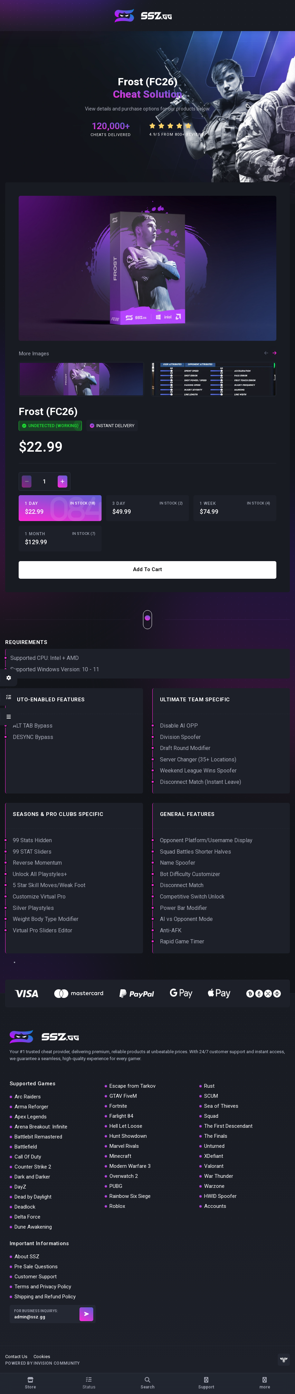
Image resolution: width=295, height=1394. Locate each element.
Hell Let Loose (126, 1126)
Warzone (214, 1186)
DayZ (20, 1187)
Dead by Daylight (33, 1197)
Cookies (42, 1356)
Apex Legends (31, 1117)
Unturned (214, 1146)
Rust (209, 1086)
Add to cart (147, 569)
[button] (266, 354)
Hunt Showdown (128, 1136)
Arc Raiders (28, 1097)
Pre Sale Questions (36, 1266)
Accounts (215, 1206)
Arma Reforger (31, 1107)
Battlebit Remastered (38, 1137)
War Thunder (218, 1176)
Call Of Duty (28, 1157)
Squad (211, 1116)
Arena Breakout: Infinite (41, 1127)
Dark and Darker (32, 1177)
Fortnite (118, 1106)
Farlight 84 (121, 1116)
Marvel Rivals (124, 1146)
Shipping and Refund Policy (45, 1297)
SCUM (211, 1096)
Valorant (213, 1166)
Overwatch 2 (124, 1176)
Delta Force (27, 1217)
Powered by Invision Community (42, 1363)
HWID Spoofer (220, 1196)
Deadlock (25, 1207)
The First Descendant (228, 1126)
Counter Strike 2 (33, 1167)
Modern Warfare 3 (130, 1166)
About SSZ (27, 1256)
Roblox (117, 1206)
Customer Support (36, 1276)
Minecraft (120, 1156)
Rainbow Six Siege (130, 1196)
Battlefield (26, 1147)
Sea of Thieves (221, 1106)
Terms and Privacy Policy (43, 1287)
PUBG (116, 1186)
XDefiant (213, 1156)
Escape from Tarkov (132, 1086)
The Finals (215, 1136)
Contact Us (16, 1356)
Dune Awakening (33, 1227)
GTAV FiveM (123, 1096)
